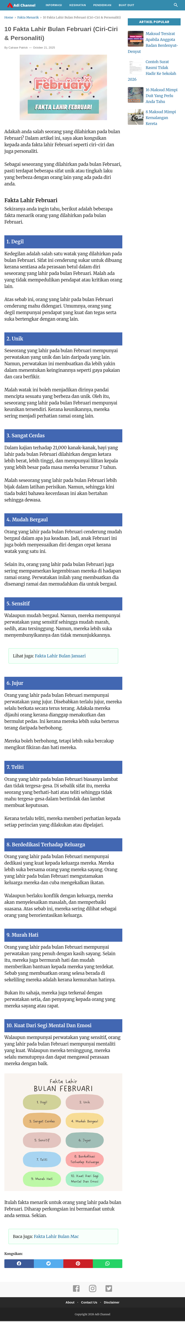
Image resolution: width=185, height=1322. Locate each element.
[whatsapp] (107, 1264)
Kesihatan (77, 5)
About (68, 1303)
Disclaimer (113, 1303)
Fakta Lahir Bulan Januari (60, 657)
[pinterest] (78, 1264)
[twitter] (48, 1264)
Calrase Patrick (18, 48)
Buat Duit (126, 5)
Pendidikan (102, 5)
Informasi (54, 5)
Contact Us (89, 1303)
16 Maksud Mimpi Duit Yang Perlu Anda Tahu (162, 96)
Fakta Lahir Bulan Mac (56, 1237)
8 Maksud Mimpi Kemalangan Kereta (161, 117)
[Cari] (175, 6)
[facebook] (19, 1264)
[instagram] (92, 1292)
